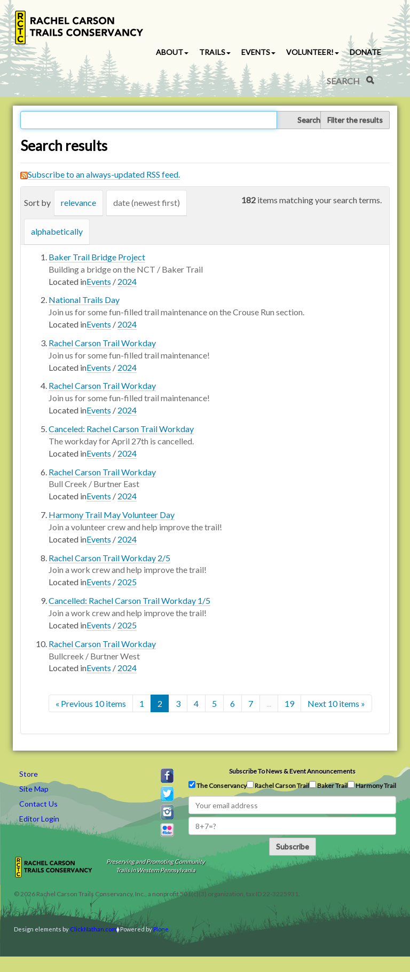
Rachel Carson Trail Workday (102, 343)
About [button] (172, 52)
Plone (161, 929)
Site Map (34, 788)
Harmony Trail (372, 785)
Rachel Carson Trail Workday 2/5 (109, 558)
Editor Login (39, 818)
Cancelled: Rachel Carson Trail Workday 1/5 (129, 600)
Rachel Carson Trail (278, 785)
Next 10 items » (336, 703)
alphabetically (57, 231)
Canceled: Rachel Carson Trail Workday (121, 429)
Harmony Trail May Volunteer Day (112, 514)
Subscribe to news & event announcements (292, 771)
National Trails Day (84, 299)
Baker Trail (328, 785)
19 (289, 703)
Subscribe (292, 846)
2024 (127, 281)
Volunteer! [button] (312, 52)
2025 (127, 582)
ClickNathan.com (93, 929)
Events (98, 281)
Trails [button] (215, 52)
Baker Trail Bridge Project (97, 257)
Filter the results (355, 119)
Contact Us (38, 803)
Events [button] (258, 52)
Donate (365, 52)
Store (28, 773)
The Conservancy (217, 785)
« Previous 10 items (91, 703)
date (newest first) (146, 202)
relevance (78, 202)
